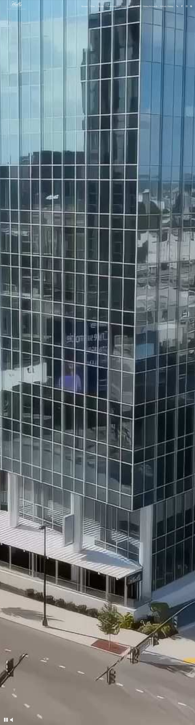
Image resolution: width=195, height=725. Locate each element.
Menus (84, 6)
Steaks (101, 6)
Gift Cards (135, 6)
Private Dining (166, 6)
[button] (6, 720)
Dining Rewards (150, 6)
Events (124, 6)
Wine (92, 6)
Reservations (112, 6)
